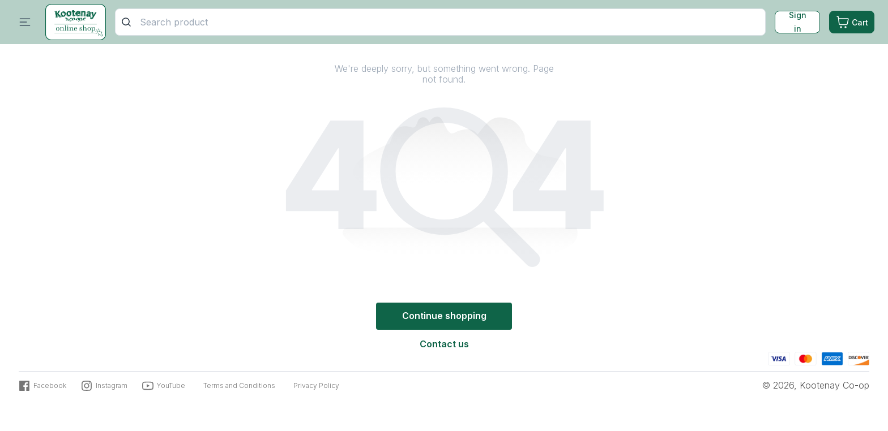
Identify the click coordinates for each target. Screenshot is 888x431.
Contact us (444, 344)
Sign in (797, 22)
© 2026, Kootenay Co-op (815, 385)
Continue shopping (444, 315)
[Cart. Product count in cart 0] (851, 22)
